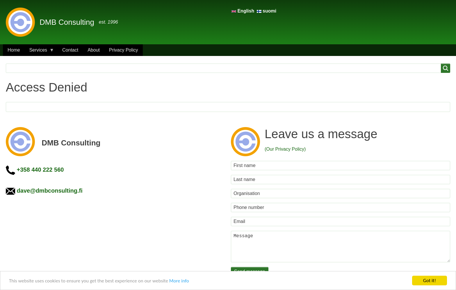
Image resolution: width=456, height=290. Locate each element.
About (94, 50)
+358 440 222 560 (40, 169)
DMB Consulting (67, 22)
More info (179, 281)
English (243, 10)
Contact (70, 50)
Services (39, 52)
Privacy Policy (123, 50)
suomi (267, 10)
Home (14, 50)
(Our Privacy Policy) (285, 149)
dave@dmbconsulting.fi (50, 190)
